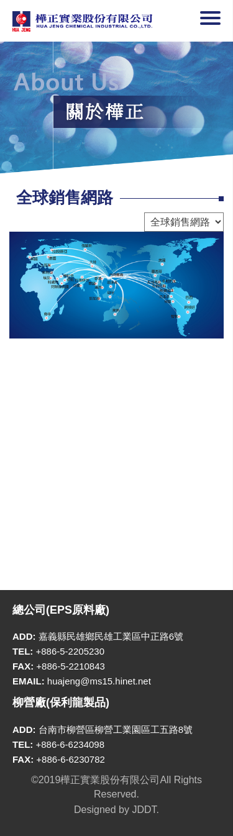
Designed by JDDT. (116, 809)
